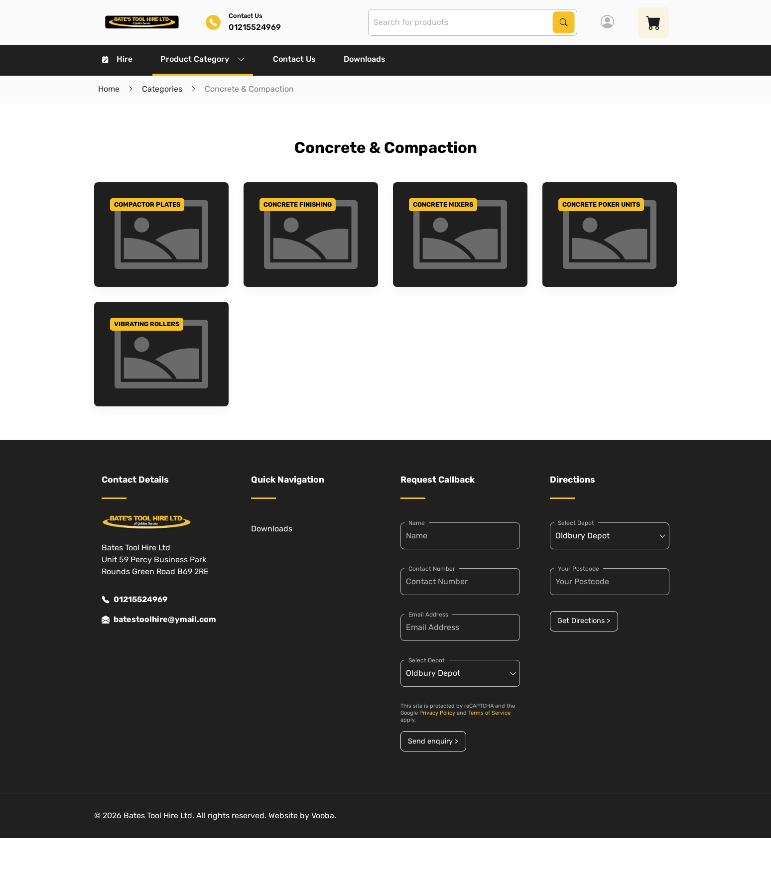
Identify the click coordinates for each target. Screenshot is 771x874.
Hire (117, 59)
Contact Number (431, 568)
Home (109, 89)
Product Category (202, 59)
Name (416, 522)
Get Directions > (583, 621)
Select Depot (426, 660)
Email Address (428, 614)
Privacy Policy (437, 713)
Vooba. (323, 815)
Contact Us (294, 59)
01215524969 (134, 600)
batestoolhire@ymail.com (159, 619)
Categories (162, 89)
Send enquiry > (433, 741)
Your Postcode (578, 568)
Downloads (365, 59)
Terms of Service (489, 713)
